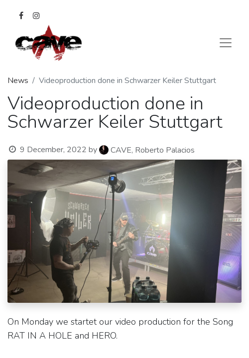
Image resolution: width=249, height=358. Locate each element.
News (17, 80)
